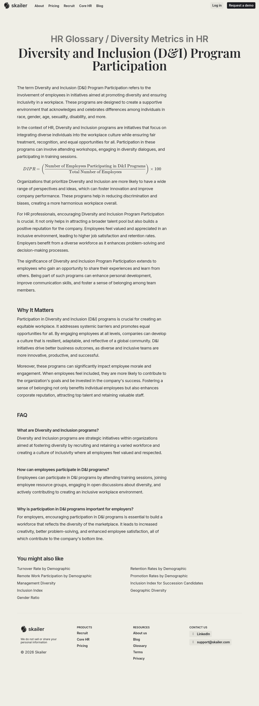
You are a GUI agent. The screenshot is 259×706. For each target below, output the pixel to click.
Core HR (85, 6)
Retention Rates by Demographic (158, 568)
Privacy (139, 658)
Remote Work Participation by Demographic (54, 576)
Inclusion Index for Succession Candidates (166, 583)
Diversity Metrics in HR (159, 38)
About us (140, 633)
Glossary (140, 646)
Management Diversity (36, 583)
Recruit (69, 6)
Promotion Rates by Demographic (159, 576)
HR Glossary (77, 38)
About (39, 6)
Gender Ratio (28, 597)
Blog (99, 6)
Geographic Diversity (148, 590)
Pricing (53, 6)
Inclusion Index (30, 590)
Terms (138, 652)
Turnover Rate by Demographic (43, 568)
